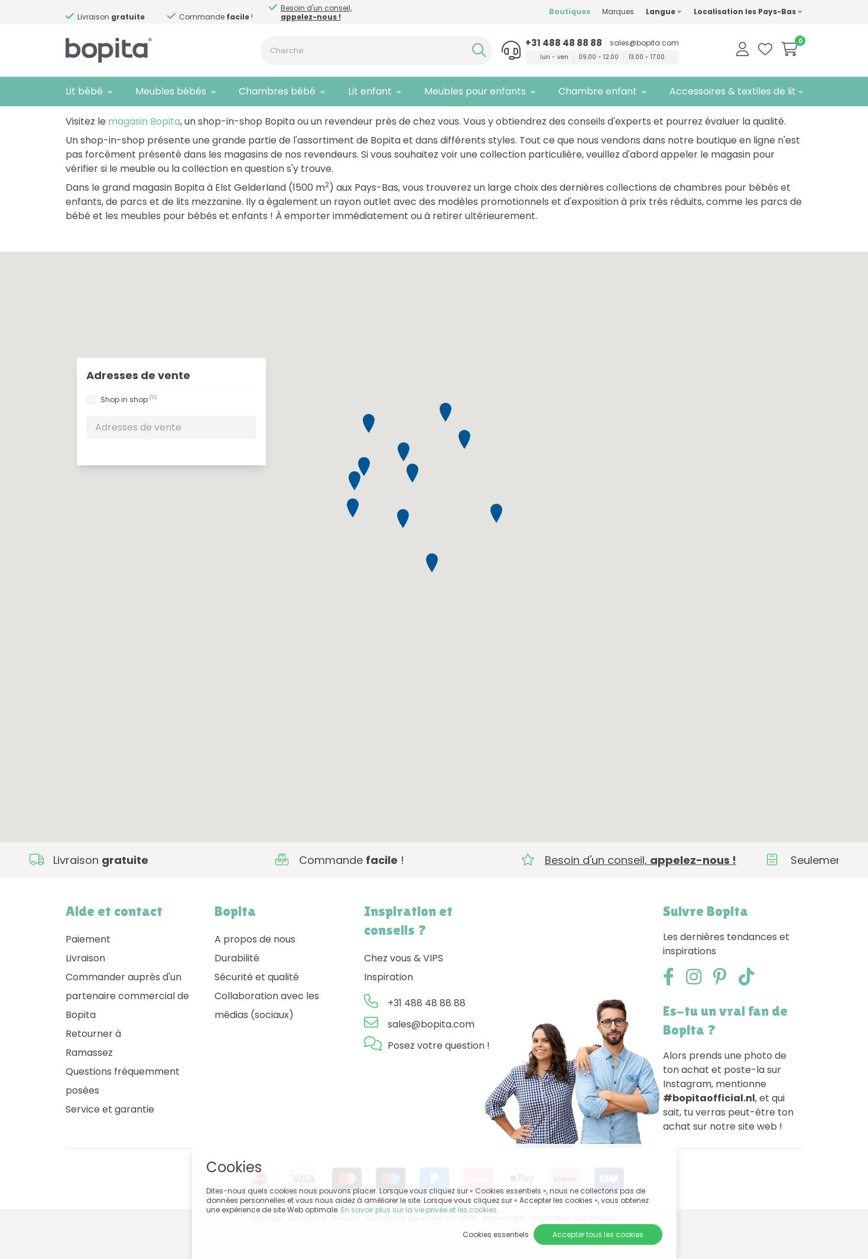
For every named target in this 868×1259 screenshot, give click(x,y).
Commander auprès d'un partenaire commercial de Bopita (127, 1027)
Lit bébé (84, 91)
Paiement (88, 970)
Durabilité (236, 989)
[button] (403, 483)
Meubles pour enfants (475, 91)
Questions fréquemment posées (123, 1112)
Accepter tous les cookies (597, 1234)
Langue (664, 11)
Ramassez (89, 1084)
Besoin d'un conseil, (316, 12)
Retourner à (93, 1065)
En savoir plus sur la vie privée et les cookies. (420, 1210)
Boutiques (569, 11)
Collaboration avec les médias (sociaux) (266, 1036)
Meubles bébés (170, 91)
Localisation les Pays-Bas (748, 11)
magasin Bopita (144, 152)
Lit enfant (370, 91)
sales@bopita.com (644, 43)
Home (77, 121)
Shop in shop (128, 430)
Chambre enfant (597, 91)
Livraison (85, 989)
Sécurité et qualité (256, 1008)
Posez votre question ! (439, 1077)
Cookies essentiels (496, 1234)
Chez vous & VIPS (403, 989)
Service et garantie (110, 1140)
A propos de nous (254, 970)
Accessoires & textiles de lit (732, 91)
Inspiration (388, 1008)
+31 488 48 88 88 (563, 43)
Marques (618, 11)
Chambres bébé (277, 91)
